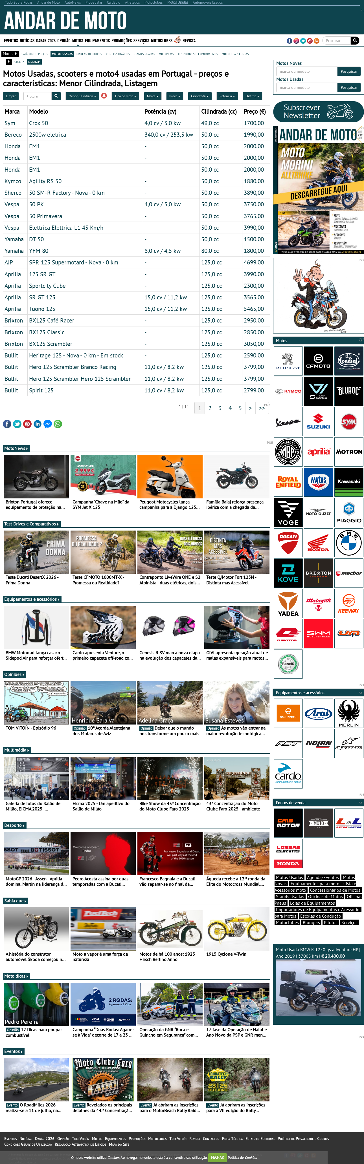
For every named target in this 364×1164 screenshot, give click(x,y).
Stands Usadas (290, 896)
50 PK (36, 204)
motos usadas (62, 53)
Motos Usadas (289, 877)
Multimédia (17, 750)
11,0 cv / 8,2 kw (164, 367)
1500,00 (254, 239)
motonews (166, 53)
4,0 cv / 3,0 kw (162, 123)
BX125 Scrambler (50, 344)
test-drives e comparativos (198, 53)
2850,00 (254, 332)
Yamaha (14, 239)
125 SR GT (42, 274)
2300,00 (254, 286)
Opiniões (14, 674)
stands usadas (144, 53)
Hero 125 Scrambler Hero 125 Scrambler (80, 379)
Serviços (141, 40)
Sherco (13, 192)
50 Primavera (45, 216)
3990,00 (254, 227)
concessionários (118, 53)
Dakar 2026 (46, 40)
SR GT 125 (42, 297)
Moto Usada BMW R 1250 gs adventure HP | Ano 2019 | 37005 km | (318, 981)
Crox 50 (38, 123)
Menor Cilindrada (82, 96)
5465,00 (254, 309)
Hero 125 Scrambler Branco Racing (72, 367)
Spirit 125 (41, 390)
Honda (13, 146)
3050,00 (254, 344)
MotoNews (16, 448)
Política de (242, 1157)
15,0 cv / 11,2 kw (165, 297)
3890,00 (254, 192)
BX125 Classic (46, 332)
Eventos (11, 40)
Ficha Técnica (232, 1138)
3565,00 (254, 297)
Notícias (27, 40)
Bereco (13, 134)
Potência (227, 96)
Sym (10, 123)
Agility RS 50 (45, 181)
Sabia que (15, 901)
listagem (34, 61)
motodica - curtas (235, 53)
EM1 (34, 146)
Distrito (252, 96)
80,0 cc (210, 251)
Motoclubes (161, 40)
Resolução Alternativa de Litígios (80, 1144)
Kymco (13, 181)
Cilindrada (200, 96)
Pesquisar (349, 71)
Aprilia (13, 274)
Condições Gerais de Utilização (28, 1144)
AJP (9, 262)
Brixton (14, 320)
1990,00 (254, 134)
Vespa (12, 204)
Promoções (121, 40)
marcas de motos (89, 53)
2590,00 (254, 355)
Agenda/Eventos (323, 877)
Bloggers (311, 922)
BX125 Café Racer (51, 320)
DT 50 (36, 239)
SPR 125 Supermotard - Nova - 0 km (73, 262)
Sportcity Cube (47, 286)
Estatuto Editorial (260, 1138)
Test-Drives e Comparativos (31, 524)
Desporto (14, 825)
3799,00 (254, 367)
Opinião (64, 40)
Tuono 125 (42, 309)
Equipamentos (97, 40)
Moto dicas (16, 976)
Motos (77, 40)
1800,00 (254, 251)
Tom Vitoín (80, 1138)
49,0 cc (210, 123)
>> (262, 408)
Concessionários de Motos (335, 890)
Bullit (11, 355)
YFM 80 (38, 251)
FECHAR (217, 1157)
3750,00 (254, 204)
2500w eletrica (47, 134)
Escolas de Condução (320, 916)
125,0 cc (211, 262)
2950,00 (254, 320)
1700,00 (254, 123)
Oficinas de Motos (325, 896)
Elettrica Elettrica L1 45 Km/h (66, 227)
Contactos (211, 1138)
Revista (189, 40)
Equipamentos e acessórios (32, 599)
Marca (153, 96)
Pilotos (330, 922)
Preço (174, 96)
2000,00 (254, 146)
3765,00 (254, 216)
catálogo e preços (34, 53)
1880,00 (254, 181)
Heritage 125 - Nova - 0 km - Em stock (76, 355)
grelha (19, 61)
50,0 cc (210, 134)
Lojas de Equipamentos (312, 903)
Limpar (11, 96)
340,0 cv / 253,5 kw (168, 134)
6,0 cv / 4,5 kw (162, 251)
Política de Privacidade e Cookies (303, 1138)
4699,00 (254, 262)
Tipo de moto (125, 96)
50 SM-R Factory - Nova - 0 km (67, 192)
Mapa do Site (119, 1144)
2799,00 (254, 390)
